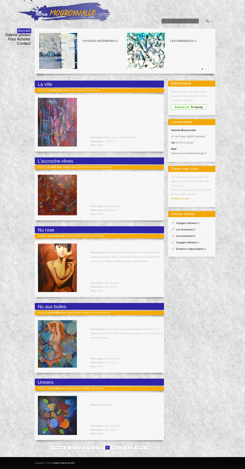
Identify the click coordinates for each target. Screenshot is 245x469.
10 (113, 448)
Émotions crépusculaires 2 (191, 248)
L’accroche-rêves (55, 161)
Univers (46, 382)
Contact (23, 43)
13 (130, 448)
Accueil (24, 30)
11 (119, 448)
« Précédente (59, 448)
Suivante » (140, 448)
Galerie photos (17, 35)
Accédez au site (180, 198)
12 (125, 448)
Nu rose (46, 230)
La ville (45, 84)
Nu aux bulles (52, 306)
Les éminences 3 (185, 235)
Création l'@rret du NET (63, 463)
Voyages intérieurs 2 (100, 40)
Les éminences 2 (183, 40)
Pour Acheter (19, 39)
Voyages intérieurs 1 (187, 242)
